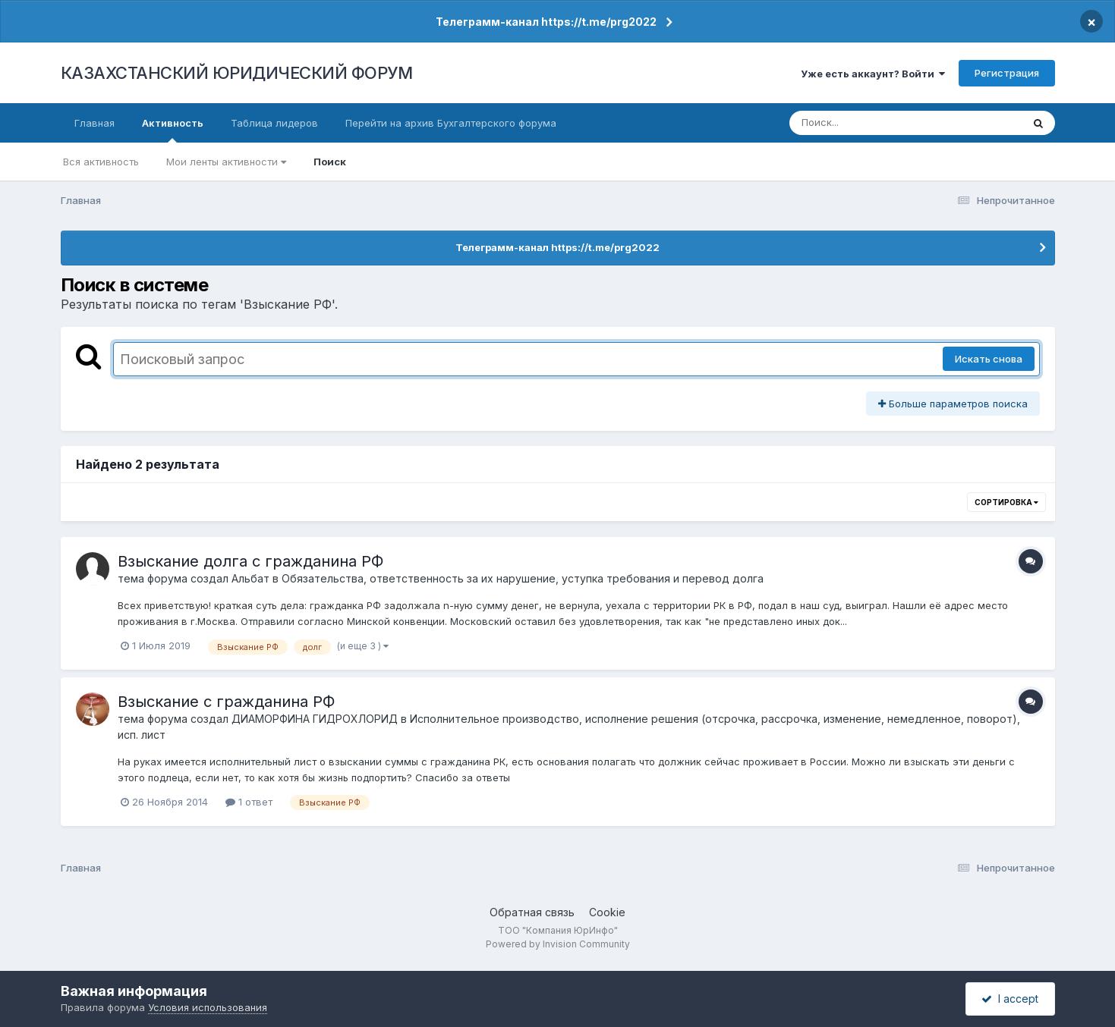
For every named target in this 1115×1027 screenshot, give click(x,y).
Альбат (250, 578)
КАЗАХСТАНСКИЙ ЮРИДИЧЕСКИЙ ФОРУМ (237, 73)
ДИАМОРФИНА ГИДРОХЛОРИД (315, 718)
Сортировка (1006, 502)
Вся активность (101, 161)
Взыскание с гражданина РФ (226, 702)
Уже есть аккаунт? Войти (873, 74)
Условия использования (207, 1007)
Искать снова (988, 359)
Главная (94, 123)
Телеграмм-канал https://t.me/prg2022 (546, 21)
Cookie (607, 912)
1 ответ (248, 802)
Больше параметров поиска (953, 403)
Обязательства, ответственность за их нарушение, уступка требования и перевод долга (523, 578)
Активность (172, 130)
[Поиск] (876, 123)
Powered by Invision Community (558, 944)
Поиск (329, 161)
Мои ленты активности (226, 161)
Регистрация (1007, 73)
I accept (1009, 998)
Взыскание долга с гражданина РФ (250, 561)
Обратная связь (532, 912)
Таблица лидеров (274, 123)
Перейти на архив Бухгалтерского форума (450, 123)
